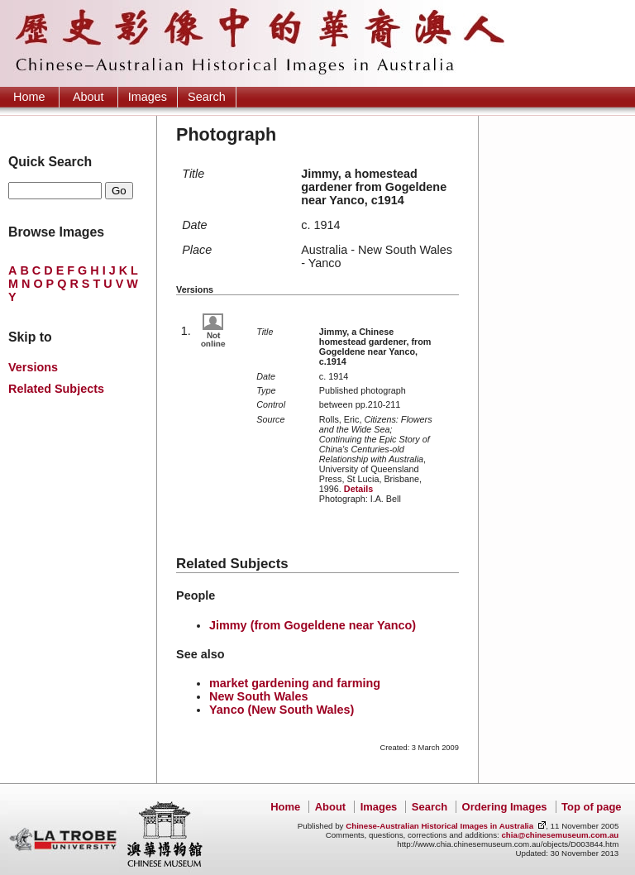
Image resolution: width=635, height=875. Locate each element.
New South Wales (258, 696)
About (88, 96)
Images (147, 96)
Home (29, 96)
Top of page (591, 807)
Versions (33, 367)
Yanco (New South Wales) (281, 709)
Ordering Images (504, 807)
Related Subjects (56, 388)
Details (358, 489)
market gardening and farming (294, 683)
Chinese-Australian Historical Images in (439, 825)
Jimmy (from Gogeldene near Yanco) (312, 625)
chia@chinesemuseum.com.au (559, 834)
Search (207, 96)
